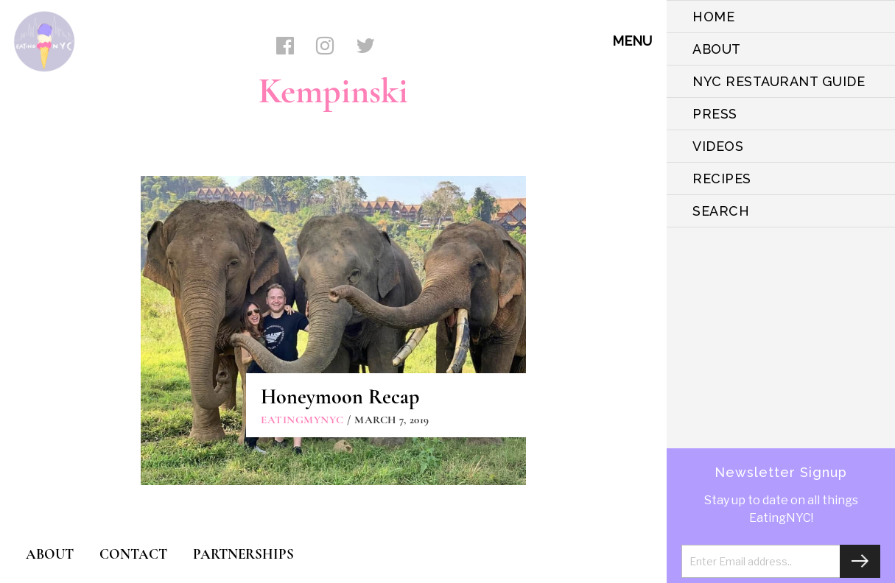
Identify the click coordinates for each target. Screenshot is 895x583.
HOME (713, 16)
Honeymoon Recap (340, 396)
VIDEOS (717, 146)
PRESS (714, 113)
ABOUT (716, 49)
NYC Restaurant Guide (778, 81)
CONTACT (133, 553)
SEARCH (720, 211)
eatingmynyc (302, 419)
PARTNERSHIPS (243, 553)
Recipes (721, 178)
